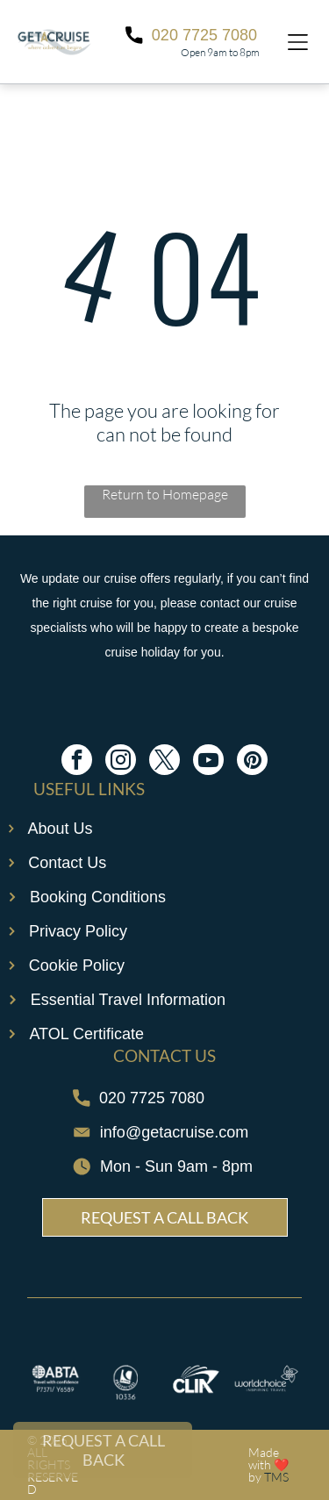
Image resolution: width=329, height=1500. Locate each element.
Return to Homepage (165, 494)
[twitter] (164, 761)
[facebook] (76, 761)
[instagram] (120, 761)
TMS (276, 1476)
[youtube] (208, 761)
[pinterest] (252, 761)
